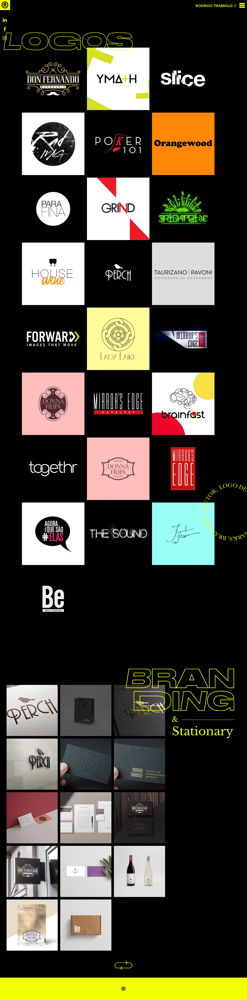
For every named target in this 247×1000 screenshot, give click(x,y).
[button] (242, 5)
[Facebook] (5, 29)
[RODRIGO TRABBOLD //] (216, 6)
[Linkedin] (5, 20)
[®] (5, 5)
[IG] (5, 38)
